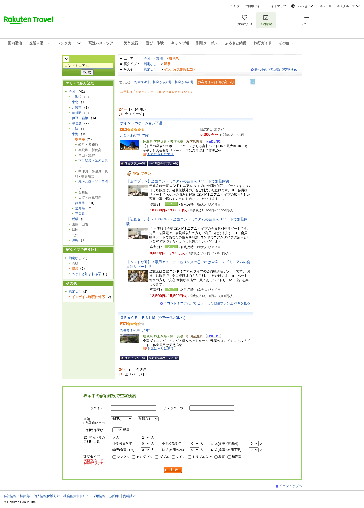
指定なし (150, 64)
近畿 (75, 219)
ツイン (181, 457)
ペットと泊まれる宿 (86, 274)
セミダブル (144, 457)
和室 (221, 457)
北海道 (77, 97)
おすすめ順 (142, 82)
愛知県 (80, 208)
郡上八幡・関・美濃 (93, 182)
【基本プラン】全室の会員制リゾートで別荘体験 (177, 181)
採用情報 (99, 496)
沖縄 (75, 240)
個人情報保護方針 (47, 496)
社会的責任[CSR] (76, 496)
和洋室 (236, 457)
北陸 (75, 129)
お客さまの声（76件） (136, 135)
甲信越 (77, 123)
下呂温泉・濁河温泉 (93, 160)
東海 (159, 58)
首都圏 (77, 113)
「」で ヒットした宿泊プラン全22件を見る (207, 303)
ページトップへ (290, 486)
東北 (75, 102)
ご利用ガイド (254, 6)
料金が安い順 (162, 82)
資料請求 (129, 496)
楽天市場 (326, 6)
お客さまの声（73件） (136, 330)
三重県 (80, 214)
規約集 (114, 496)
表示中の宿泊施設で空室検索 (275, 69)
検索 (173, 470)
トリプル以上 (202, 457)
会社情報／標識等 (17, 496)
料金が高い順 (184, 82)
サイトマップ (277, 6)
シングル (123, 457)
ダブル (164, 457)
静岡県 (80, 203)
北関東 (77, 107)
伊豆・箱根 (80, 118)
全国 (147, 58)
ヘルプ (235, 6)
